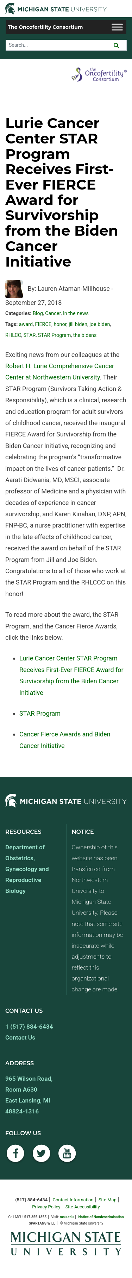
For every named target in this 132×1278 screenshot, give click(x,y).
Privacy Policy (46, 1206)
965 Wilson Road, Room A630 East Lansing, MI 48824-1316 (28, 1095)
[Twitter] (41, 1157)
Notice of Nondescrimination (101, 1217)
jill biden (78, 324)
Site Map (108, 1199)
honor (60, 324)
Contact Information (72, 1199)
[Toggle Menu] (117, 27)
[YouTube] (67, 1157)
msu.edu (67, 1217)
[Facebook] (15, 1157)
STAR (30, 335)
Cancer (53, 314)
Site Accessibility (82, 1206)
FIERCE (43, 324)
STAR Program (54, 335)
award (26, 324)
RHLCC (13, 335)
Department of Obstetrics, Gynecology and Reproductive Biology (27, 869)
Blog (38, 314)
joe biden (99, 324)
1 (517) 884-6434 (29, 1026)
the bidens (85, 335)
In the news (76, 314)
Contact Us (20, 1037)
